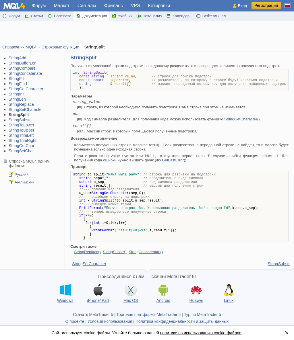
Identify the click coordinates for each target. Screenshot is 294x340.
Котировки (159, 5)
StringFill (16, 78)
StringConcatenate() (146, 252)
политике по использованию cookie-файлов (200, 333)
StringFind (18, 83)
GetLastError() (174, 160)
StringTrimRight (22, 140)
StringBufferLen (22, 63)
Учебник (122, 16)
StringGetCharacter (26, 89)
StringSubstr (20, 120)
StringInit (16, 94)
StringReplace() (87, 252)
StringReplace (21, 104)
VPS (135, 5)
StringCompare (22, 68)
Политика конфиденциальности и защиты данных (182, 321)
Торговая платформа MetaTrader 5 (149, 314)
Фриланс (113, 5)
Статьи (34, 16)
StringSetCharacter (26, 109)
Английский (24, 182)
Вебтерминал (211, 16)
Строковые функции (60, 47)
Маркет (61, 5)
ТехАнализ (149, 16)
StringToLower (21, 125)
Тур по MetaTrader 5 (202, 314)
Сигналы (87, 5)
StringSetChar (21, 150)
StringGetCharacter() (242, 119)
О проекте (74, 321)
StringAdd (17, 58)
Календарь (179, 16)
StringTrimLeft (21, 135)
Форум (39, 5)
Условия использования (110, 321)
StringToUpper (21, 130)
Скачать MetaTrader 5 (93, 314)
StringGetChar (21, 145)
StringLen (17, 99)
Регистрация (266, 5)
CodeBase (59, 16)
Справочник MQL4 (19, 47)
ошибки (109, 160)
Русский (21, 174)
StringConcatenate (25, 73)
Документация (91, 16)
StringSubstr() (114, 252)
